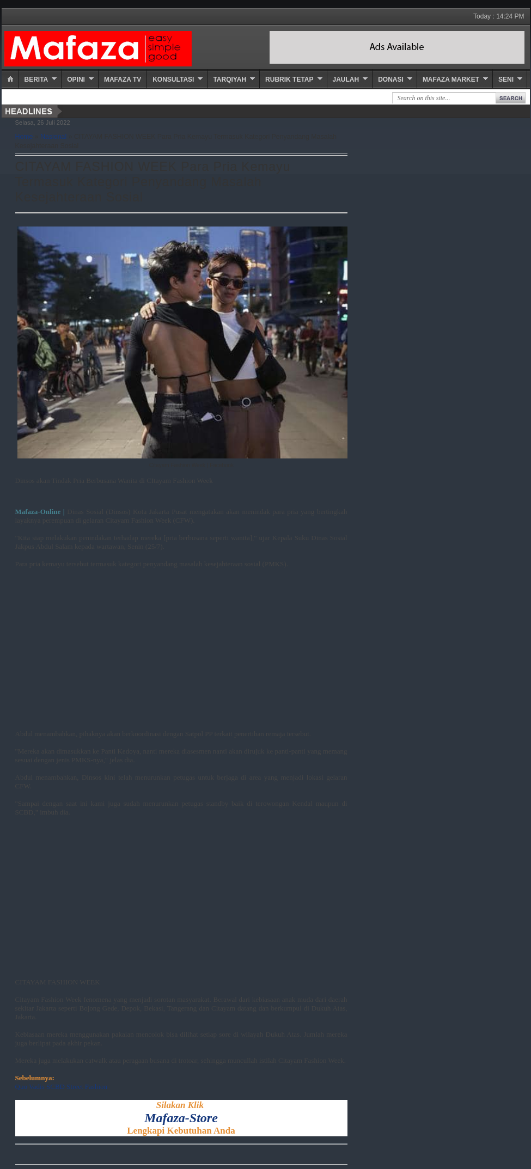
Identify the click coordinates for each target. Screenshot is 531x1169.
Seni (506, 79)
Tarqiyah (229, 79)
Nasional (53, 136)
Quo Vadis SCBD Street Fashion (61, 1086)
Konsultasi (173, 79)
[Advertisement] (181, 653)
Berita (36, 79)
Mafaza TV (122, 79)
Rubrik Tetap (289, 79)
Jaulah (346, 79)
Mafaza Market (451, 79)
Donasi (391, 79)
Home (24, 136)
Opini (76, 79)
